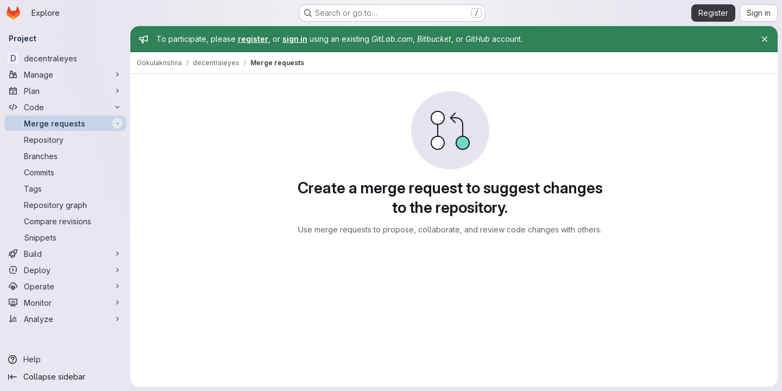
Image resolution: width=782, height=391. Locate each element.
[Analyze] (65, 318)
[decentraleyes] (65, 58)
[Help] (65, 359)
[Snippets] (65, 237)
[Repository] (65, 139)
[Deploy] (65, 270)
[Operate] (65, 286)
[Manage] (65, 74)
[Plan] (65, 90)
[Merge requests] (65, 123)
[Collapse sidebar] (65, 376)
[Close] (764, 39)
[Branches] (65, 155)
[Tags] (65, 188)
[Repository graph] (65, 204)
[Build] (65, 253)
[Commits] (65, 172)
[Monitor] (65, 302)
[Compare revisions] (65, 221)
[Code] (65, 107)
